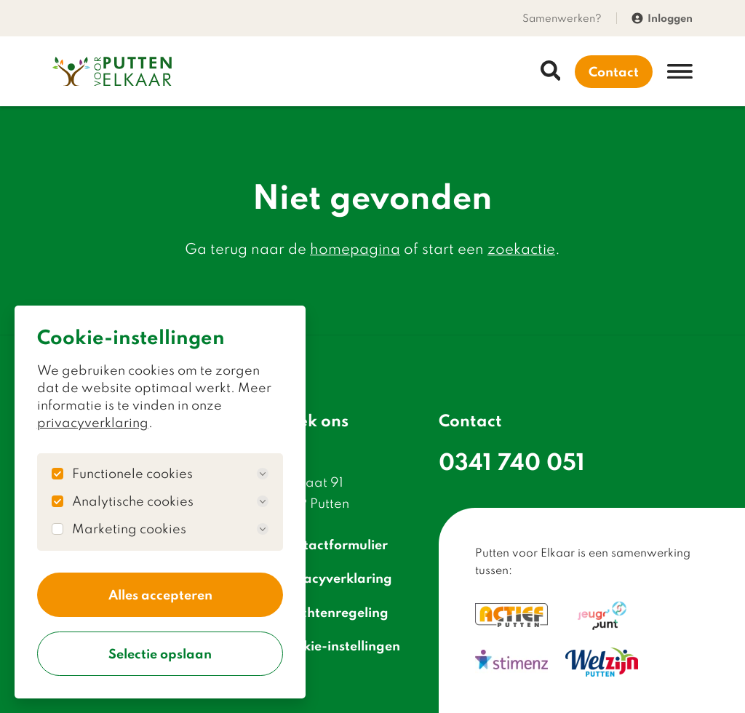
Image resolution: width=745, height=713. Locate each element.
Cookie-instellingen (330, 645)
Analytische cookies (170, 501)
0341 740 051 (512, 461)
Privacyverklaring (326, 578)
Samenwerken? (562, 18)
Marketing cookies (170, 529)
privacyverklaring (92, 422)
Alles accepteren (160, 594)
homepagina (355, 248)
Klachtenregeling (324, 611)
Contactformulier (324, 544)
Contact (614, 71)
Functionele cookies (170, 473)
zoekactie (521, 248)
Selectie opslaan (160, 653)
